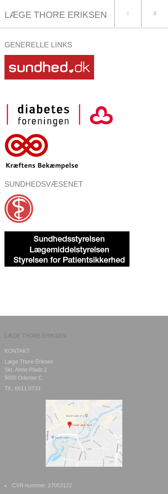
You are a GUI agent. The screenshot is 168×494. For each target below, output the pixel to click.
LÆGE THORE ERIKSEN (55, 15)
